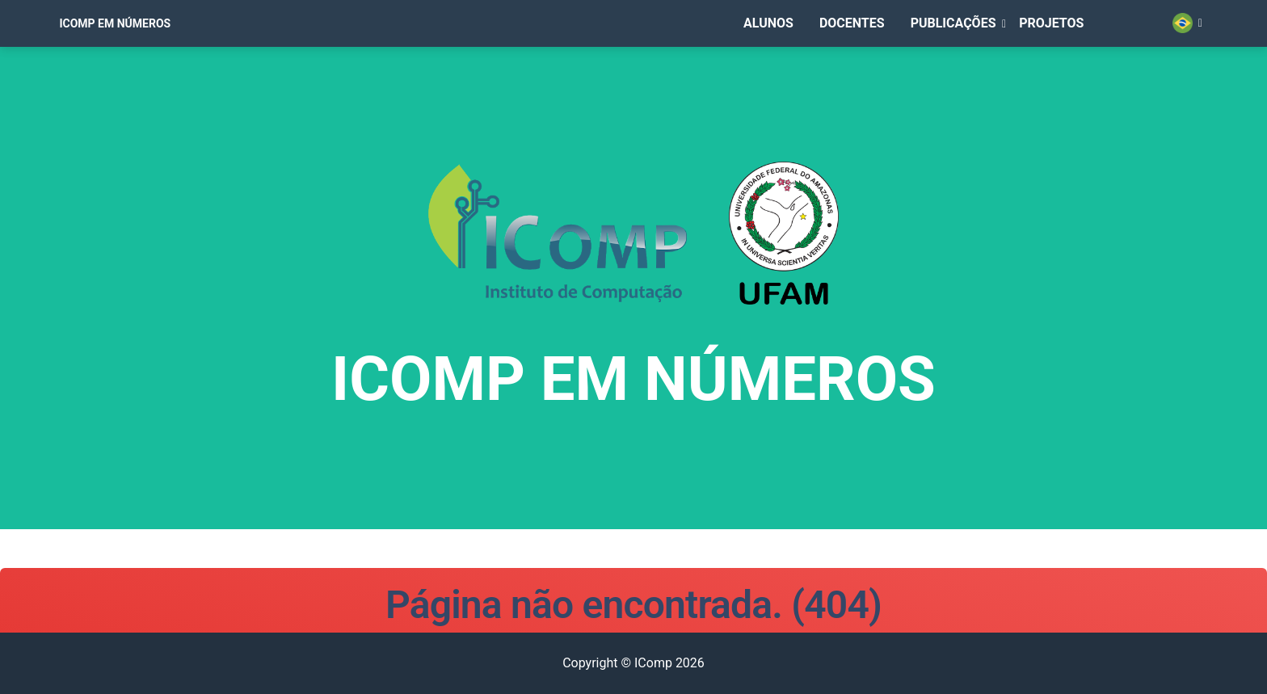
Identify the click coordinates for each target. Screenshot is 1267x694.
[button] (958, 46)
